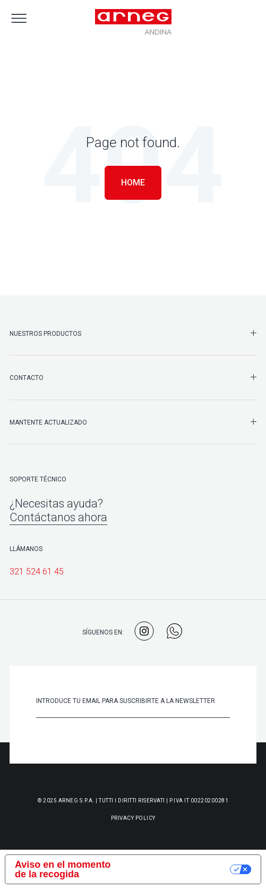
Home (133, 182)
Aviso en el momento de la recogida (62, 869)
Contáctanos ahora (58, 517)
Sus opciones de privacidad (180, 869)
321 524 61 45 (37, 571)
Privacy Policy (133, 818)
